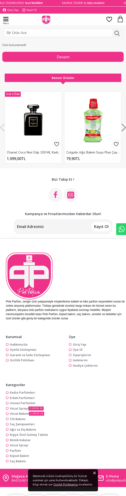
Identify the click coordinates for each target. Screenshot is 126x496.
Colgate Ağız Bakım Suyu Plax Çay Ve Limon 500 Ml (93, 152)
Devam (63, 57)
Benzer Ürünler (63, 78)
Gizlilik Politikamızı (65, 484)
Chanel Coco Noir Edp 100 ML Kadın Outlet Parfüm (34, 152)
